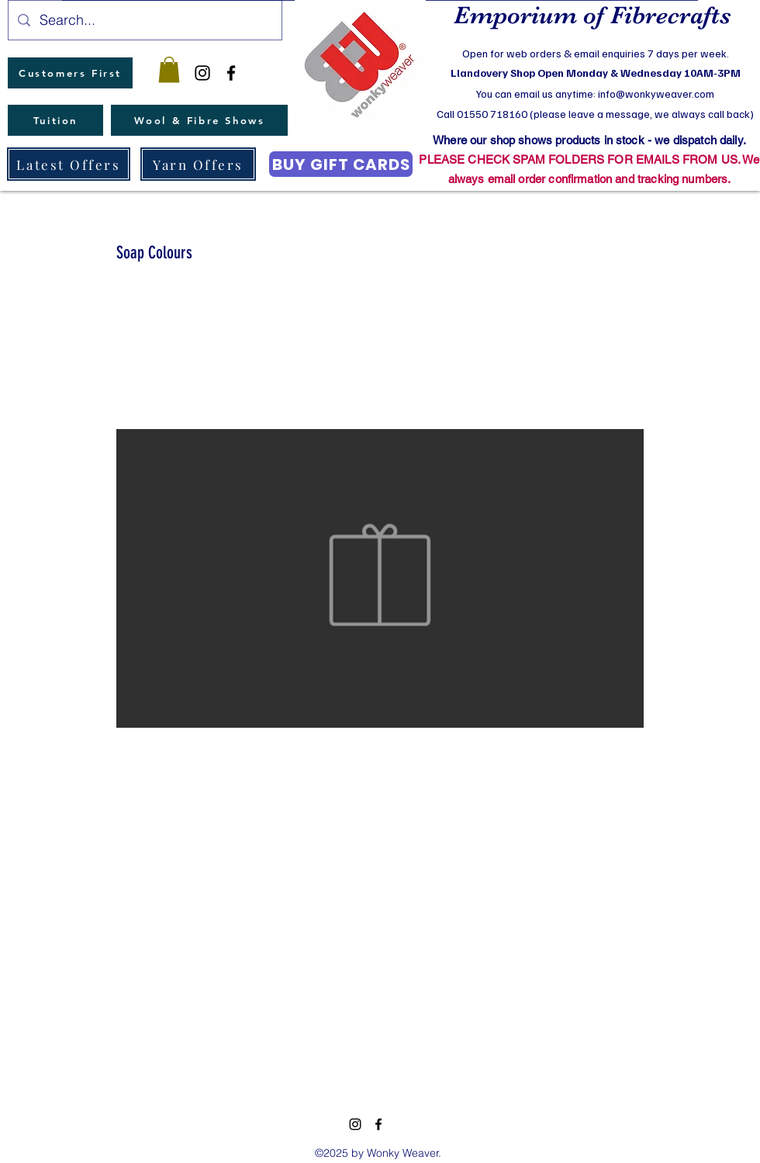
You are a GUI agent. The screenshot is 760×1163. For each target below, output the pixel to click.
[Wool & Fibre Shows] (199, 120)
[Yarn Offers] (198, 164)
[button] (169, 69)
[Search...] (144, 20)
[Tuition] (55, 120)
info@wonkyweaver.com (656, 93)
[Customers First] (70, 72)
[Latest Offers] (68, 164)
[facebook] (231, 73)
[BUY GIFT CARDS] (341, 164)
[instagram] (202, 73)
